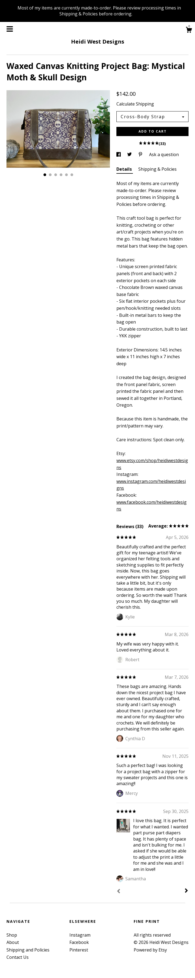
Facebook (79, 942)
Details (124, 169)
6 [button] (71, 174)
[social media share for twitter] (130, 154)
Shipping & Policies (157, 169)
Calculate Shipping (135, 104)
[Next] (186, 891)
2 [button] (50, 174)
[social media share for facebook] (119, 154)
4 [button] (61, 174)
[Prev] (118, 892)
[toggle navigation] (9, 29)
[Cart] (189, 30)
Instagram (79, 935)
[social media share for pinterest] (141, 154)
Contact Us (17, 957)
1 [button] (44, 174)
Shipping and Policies (27, 950)
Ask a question (164, 154)
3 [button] (55, 174)
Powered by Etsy (150, 950)
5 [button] (66, 174)
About (12, 942)
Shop (11, 935)
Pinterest (78, 950)
